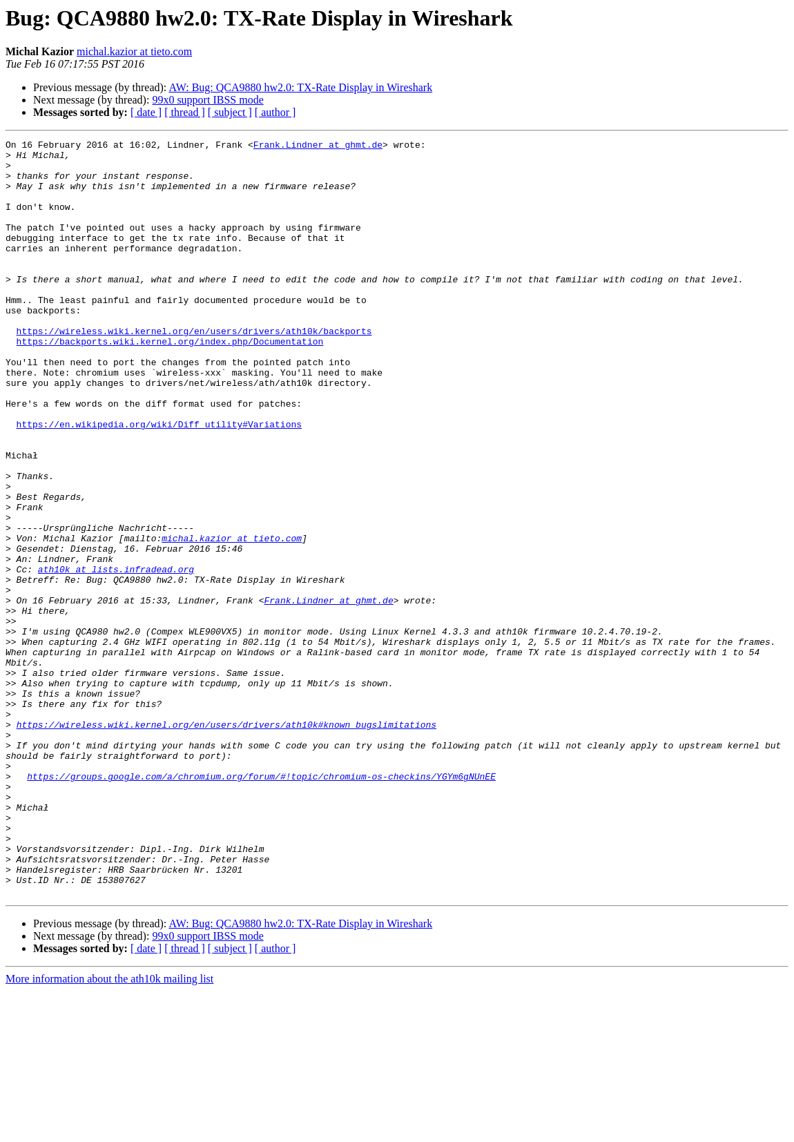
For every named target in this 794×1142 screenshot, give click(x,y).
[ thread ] (184, 112)
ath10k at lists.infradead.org (116, 656)
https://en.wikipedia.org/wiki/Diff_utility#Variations (159, 482)
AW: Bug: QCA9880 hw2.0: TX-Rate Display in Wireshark (300, 87)
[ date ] (146, 112)
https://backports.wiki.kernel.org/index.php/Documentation (170, 382)
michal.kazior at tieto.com (134, 51)
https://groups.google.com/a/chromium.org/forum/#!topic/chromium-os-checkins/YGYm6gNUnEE (261, 904)
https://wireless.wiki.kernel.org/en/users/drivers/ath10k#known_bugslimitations (226, 842)
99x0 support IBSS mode (207, 100)
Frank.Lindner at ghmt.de (318, 146)
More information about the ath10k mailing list (109, 1130)
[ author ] (275, 112)
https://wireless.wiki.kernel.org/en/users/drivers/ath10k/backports (194, 370)
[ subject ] (230, 112)
